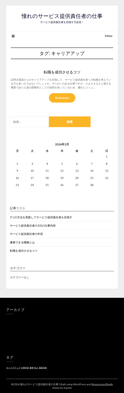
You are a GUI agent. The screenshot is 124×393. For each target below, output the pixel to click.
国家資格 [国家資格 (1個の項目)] (43, 367)
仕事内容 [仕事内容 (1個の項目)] (25, 367)
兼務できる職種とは (22, 242)
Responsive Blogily (102, 384)
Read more (62, 97)
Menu (108, 35)
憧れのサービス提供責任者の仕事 (62, 16)
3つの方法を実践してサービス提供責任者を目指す (41, 217)
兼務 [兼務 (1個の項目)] (32, 367)
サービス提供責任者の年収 (26, 233)
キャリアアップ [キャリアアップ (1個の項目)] (13, 367)
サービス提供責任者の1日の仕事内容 (33, 225)
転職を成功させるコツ (62, 72)
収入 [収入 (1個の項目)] (36, 367)
